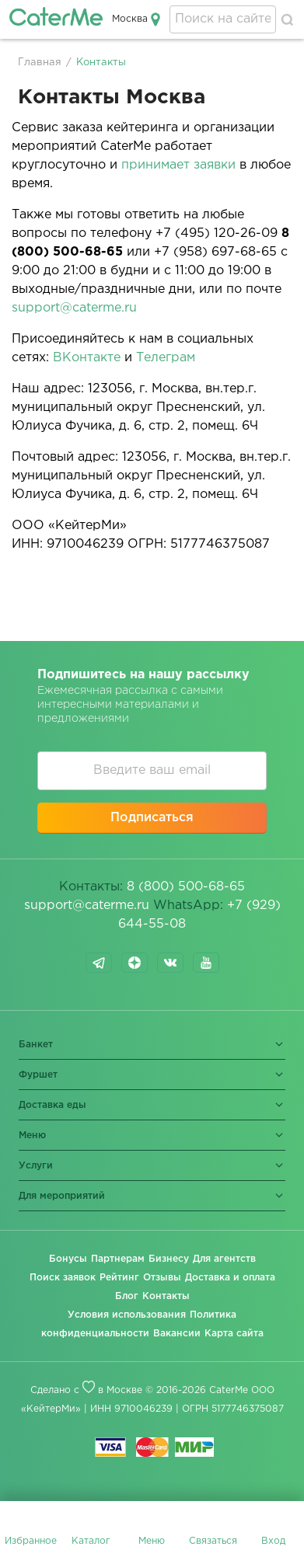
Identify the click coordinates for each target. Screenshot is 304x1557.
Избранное (31, 1541)
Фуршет (38, 1075)
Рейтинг (119, 1277)
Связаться (213, 1541)
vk (170, 963)
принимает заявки (178, 165)
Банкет (36, 1044)
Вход (273, 1541)
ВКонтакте (87, 358)
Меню (151, 1541)
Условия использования (127, 1315)
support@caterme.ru (74, 308)
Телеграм (165, 358)
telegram (99, 963)
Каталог (91, 1541)
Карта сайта (234, 1333)
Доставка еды (52, 1105)
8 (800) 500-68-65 (186, 887)
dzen (134, 963)
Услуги (36, 1166)
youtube (206, 963)
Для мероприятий (62, 1196)
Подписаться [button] (152, 818)
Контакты (166, 1296)
